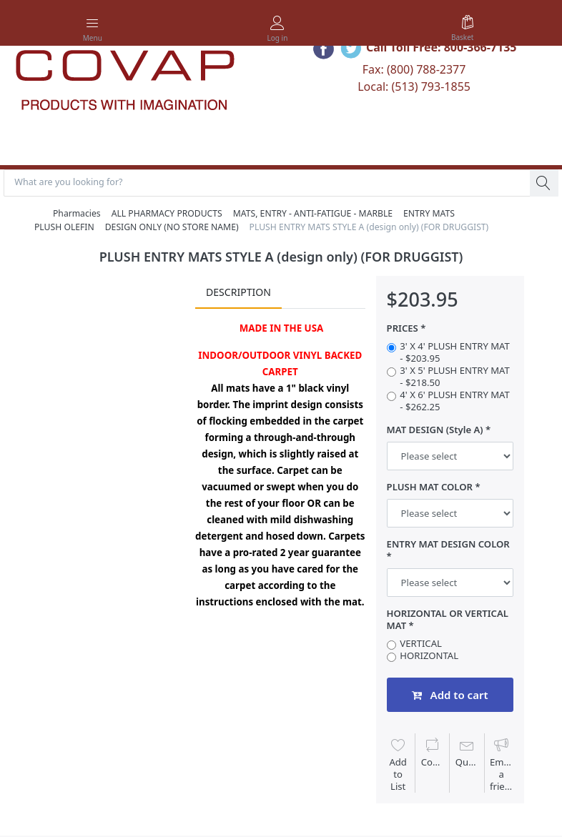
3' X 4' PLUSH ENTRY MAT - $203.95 (455, 353)
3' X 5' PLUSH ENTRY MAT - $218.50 (455, 377)
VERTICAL (421, 644)
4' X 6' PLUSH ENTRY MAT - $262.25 (455, 402)
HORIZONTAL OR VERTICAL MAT (447, 621)
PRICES (402, 330)
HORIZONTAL (429, 656)
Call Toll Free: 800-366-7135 (441, 47)
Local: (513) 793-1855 (414, 86)
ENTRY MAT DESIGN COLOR (448, 546)
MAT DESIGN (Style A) (435, 431)
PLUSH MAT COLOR (430, 488)
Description (238, 293)
